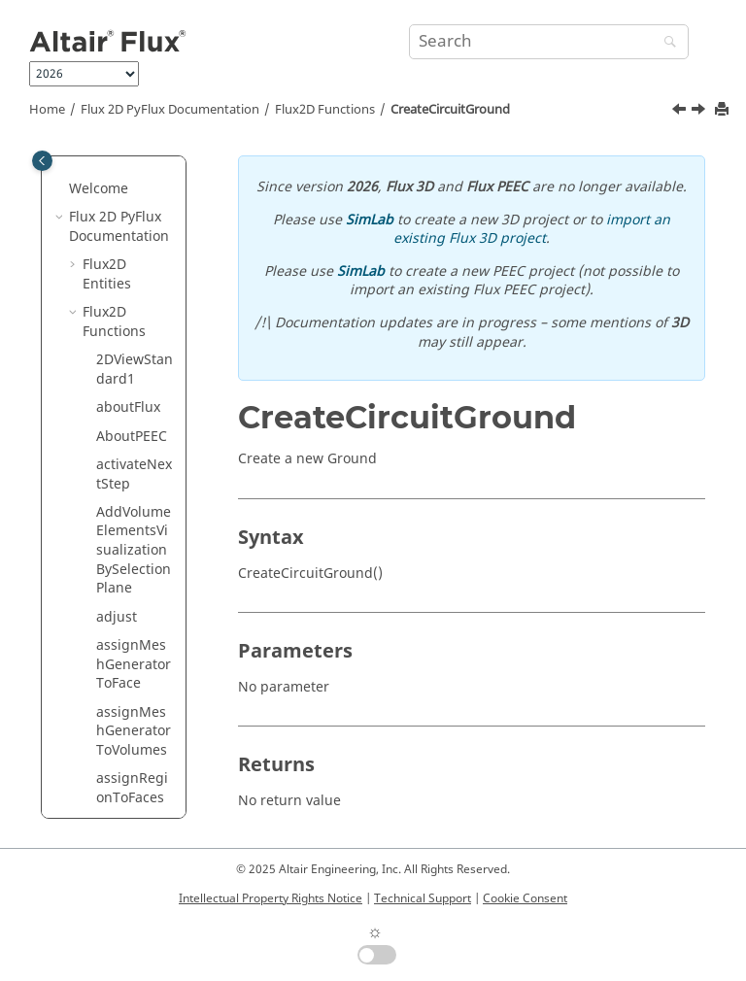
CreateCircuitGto (134, 482)
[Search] (665, 43)
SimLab (369, 220)
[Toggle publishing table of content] (42, 161)
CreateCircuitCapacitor (134, 206)
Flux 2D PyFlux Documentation (170, 109)
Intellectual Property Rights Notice (270, 898)
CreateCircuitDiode (134, 387)
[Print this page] (723, 110)
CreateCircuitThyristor (134, 806)
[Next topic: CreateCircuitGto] (700, 111)
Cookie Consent (525, 898)
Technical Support (422, 898)
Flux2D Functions (325, 109)
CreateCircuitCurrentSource (134, 330)
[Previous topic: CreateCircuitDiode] (681, 111)
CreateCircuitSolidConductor (134, 634)
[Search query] (549, 41)
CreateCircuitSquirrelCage (135, 701)
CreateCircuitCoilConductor (134, 263)
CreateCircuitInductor (134, 530)
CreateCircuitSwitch (134, 758)
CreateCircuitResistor (134, 577)
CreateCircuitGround (450, 109)
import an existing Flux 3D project (531, 230)
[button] (88, 197)
